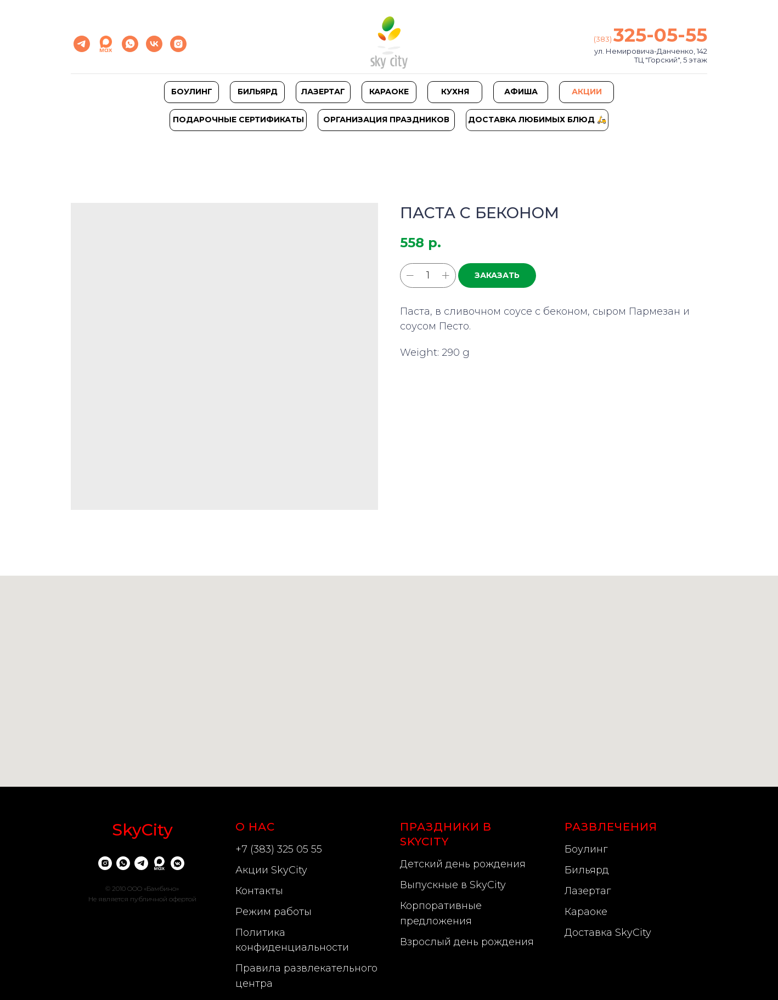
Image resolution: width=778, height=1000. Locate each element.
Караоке (586, 912)
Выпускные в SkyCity (453, 885)
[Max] (106, 44)
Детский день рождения (463, 864)
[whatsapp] (130, 44)
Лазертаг (588, 891)
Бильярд (587, 870)
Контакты (259, 891)
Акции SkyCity (271, 870)
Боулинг (586, 849)
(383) (603, 39)
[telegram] (82, 44)
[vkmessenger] (177, 863)
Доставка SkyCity (608, 933)
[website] (159, 863)
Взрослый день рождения (467, 942)
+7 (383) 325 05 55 (278, 849)
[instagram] (178, 44)
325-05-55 (660, 35)
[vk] (154, 44)
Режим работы (273, 912)
